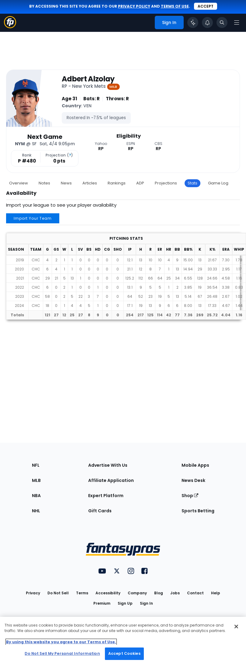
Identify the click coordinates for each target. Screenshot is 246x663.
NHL (36, 511)
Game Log (218, 183)
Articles (89, 183)
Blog (158, 593)
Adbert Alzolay (88, 79)
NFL (36, 465)
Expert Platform (105, 496)
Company (137, 593)
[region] (123, 640)
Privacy (33, 593)
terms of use (175, 6)
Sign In (146, 603)
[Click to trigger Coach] (192, 22)
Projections (166, 183)
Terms (82, 593)
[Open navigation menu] (236, 22)
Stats (192, 183)
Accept (205, 6)
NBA (36, 496)
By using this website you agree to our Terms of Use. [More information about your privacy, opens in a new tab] (61, 641)
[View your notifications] (207, 22)
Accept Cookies (124, 653)
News (66, 183)
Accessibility (107, 593)
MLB (36, 480)
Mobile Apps (195, 465)
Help (215, 593)
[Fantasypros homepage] (10, 26)
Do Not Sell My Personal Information (62, 653)
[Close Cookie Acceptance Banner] (236, 626)
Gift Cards (100, 511)
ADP (140, 183)
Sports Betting (198, 511)
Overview (18, 183)
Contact (195, 593)
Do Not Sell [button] (58, 593)
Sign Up (125, 603)
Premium (101, 603)
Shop (190, 496)
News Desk (193, 480)
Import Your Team (33, 218)
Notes (44, 183)
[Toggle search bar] (222, 22)
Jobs (175, 593)
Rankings (117, 183)
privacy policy (134, 6)
